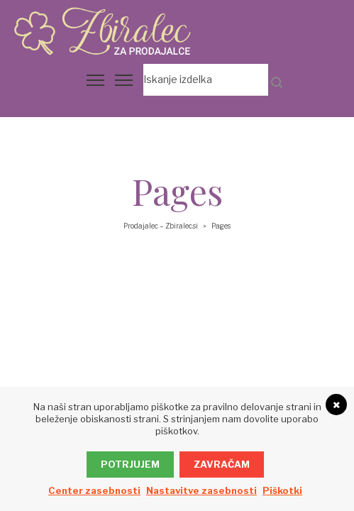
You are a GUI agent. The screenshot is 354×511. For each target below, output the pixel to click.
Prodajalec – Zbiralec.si (160, 225)
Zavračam (222, 464)
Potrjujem (130, 464)
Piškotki (282, 490)
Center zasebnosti (94, 490)
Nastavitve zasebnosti (201, 490)
